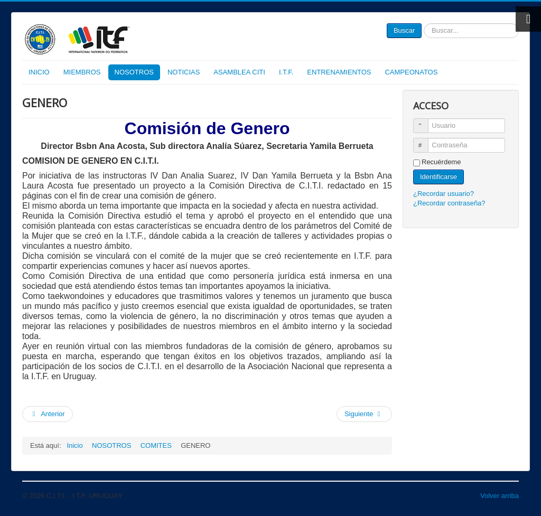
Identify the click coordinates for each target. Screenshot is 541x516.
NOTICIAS (183, 72)
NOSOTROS (134, 72)
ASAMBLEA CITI (239, 72)
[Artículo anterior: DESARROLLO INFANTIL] (47, 414)
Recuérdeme (441, 162)
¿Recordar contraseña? (449, 203)
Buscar (404, 30)
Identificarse (438, 177)
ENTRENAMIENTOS (339, 72)
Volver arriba (499, 496)
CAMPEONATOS (411, 72)
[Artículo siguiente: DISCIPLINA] (364, 414)
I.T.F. (286, 72)
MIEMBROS (82, 72)
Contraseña (425, 140)
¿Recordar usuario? (443, 194)
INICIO (39, 72)
